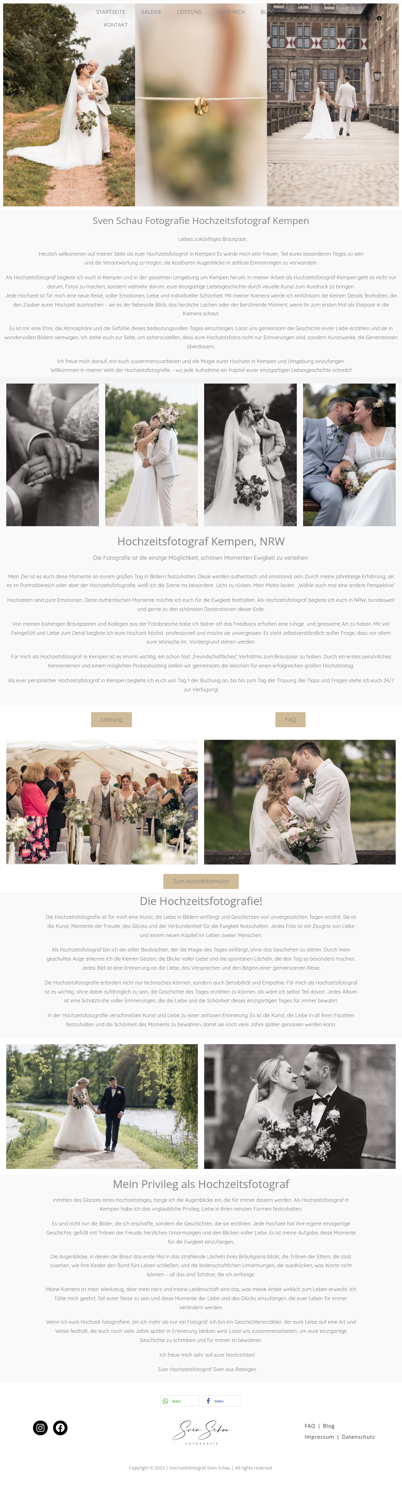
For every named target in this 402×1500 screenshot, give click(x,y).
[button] (10, 105)
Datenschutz (358, 1436)
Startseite (110, 12)
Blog (267, 12)
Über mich (231, 12)
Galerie (151, 12)
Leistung (189, 12)
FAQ (310, 1425)
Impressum (319, 1436)
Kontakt (116, 25)
